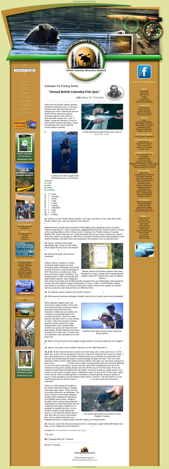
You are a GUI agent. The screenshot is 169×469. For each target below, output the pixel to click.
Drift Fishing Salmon (144, 202)
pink (49, 185)
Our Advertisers (25, 224)
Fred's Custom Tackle (144, 231)
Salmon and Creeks (144, 113)
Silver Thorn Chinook (144, 147)
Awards (25, 235)
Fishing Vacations (25, 269)
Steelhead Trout (144, 189)
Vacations (26, 89)
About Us (25, 237)
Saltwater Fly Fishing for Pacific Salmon (144, 164)
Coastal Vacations (25, 264)
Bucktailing (144, 156)
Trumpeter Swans (144, 100)
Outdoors (26, 105)
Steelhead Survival (144, 187)
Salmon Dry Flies (144, 145)
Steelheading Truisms (144, 191)
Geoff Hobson (144, 225)
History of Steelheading (144, 180)
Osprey (144, 96)
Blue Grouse (144, 95)
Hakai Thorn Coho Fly (144, 144)
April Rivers (144, 173)
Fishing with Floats (144, 204)
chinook (48, 181)
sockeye (50, 190)
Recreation (25, 97)
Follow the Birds (144, 205)
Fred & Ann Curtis (144, 222)
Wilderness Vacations (25, 274)
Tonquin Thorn (144, 149)
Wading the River (144, 196)
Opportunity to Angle (144, 207)
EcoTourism (25, 267)
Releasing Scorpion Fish (144, 211)
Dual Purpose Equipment (144, 136)
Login (25, 300)
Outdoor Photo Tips (144, 131)
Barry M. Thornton (93, 97)
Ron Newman (144, 233)
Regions (25, 81)
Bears (144, 120)
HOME (25, 65)
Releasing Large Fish (144, 209)
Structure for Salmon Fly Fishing (144, 165)
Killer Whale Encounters (144, 125)
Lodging (25, 93)
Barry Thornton (144, 238)
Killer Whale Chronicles (144, 124)
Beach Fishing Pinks (144, 155)
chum (49, 187)
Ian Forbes (144, 224)
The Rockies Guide (24, 277)
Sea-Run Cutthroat (144, 115)
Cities (25, 85)
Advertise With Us (25, 234)
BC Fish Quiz (144, 107)
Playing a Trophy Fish (144, 185)
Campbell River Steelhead (144, 174)
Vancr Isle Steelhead (144, 194)
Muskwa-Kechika (144, 127)
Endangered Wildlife (144, 122)
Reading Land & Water (144, 162)
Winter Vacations (25, 275)
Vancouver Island (101, 134)
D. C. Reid (144, 234)
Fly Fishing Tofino (144, 160)
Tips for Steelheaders (144, 193)
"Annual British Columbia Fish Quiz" (70, 430)
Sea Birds (144, 98)
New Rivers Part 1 (144, 182)
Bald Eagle (144, 91)
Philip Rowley (144, 236)
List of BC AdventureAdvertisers (24, 227)
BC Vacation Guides (25, 262)
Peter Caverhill (144, 218)
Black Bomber (144, 142)
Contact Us (25, 239)
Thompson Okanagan (25, 265)
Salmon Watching (144, 111)
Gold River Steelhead (144, 178)
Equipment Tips (144, 158)
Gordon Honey (144, 227)
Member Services (25, 298)
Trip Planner (25, 109)
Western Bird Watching (144, 102)
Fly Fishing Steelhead (144, 176)
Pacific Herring (144, 109)
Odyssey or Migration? (144, 129)
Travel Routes (25, 113)
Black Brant (144, 93)
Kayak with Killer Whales (25, 257)
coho (49, 183)
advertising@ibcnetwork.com (84, 460)
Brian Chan (144, 220)
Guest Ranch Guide (25, 270)
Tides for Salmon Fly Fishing (144, 167)
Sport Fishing (25, 101)
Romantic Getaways (25, 272)
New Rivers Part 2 (144, 184)
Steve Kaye (144, 229)
